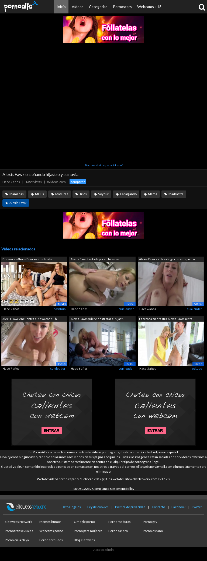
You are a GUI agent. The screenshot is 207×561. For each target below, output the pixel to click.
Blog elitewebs (84, 540)
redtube (196, 368)
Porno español (153, 531)
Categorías (98, 6)
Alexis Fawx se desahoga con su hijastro (167, 259)
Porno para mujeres (88, 531)
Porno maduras (119, 522)
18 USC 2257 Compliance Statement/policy (103, 489)
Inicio (61, 6)
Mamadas (16, 194)
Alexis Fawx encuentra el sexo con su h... (30, 319)
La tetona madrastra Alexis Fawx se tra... (166, 319)
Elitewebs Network (18, 522)
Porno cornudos (51, 540)
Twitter (197, 507)
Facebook (178, 507)
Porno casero (118, 531)
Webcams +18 (149, 6)
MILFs (39, 194)
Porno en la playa (17, 540)
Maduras (61, 194)
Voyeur (103, 194)
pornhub (59, 309)
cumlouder (126, 309)
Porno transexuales (19, 531)
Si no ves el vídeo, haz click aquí (104, 165)
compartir (78, 182)
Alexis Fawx (17, 203)
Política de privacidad (130, 507)
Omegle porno (84, 522)
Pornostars (122, 6)
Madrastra (176, 194)
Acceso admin (103, 550)
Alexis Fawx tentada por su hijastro (95, 259)
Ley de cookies (98, 507)
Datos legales (71, 507)
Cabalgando (128, 194)
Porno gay (150, 522)
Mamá (152, 194)
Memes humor (50, 522)
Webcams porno (51, 531)
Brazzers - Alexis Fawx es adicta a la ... (28, 259)
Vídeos (78, 6)
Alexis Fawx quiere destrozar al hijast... (97, 319)
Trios (83, 194)
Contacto (158, 507)
